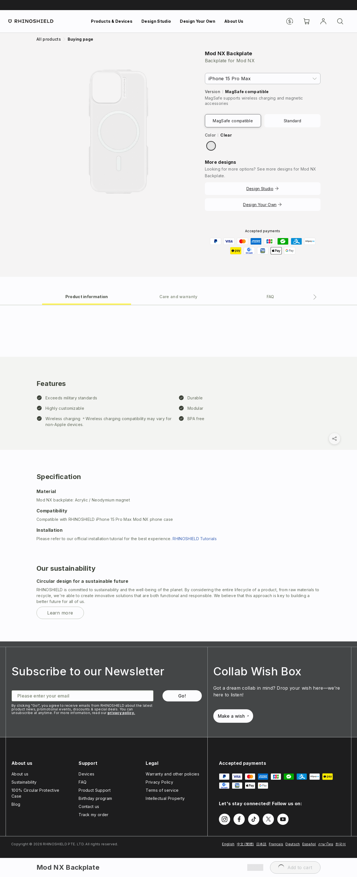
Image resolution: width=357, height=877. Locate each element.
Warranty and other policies (172, 774)
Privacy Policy (159, 782)
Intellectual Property (165, 798)
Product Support (95, 790)
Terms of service (162, 790)
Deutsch (292, 844)
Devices (86, 774)
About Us (234, 21)
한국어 (340, 844)
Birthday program (95, 798)
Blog (16, 804)
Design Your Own (197, 21)
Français (276, 844)
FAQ (82, 782)
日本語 (261, 844)
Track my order (93, 814)
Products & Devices (111, 21)
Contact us (89, 806)
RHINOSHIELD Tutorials (195, 538)
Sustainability (24, 782)
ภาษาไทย (325, 844)
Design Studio (156, 21)
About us (20, 774)
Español (309, 844)
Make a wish (233, 716)
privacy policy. (121, 713)
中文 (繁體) (245, 844)
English (228, 844)
